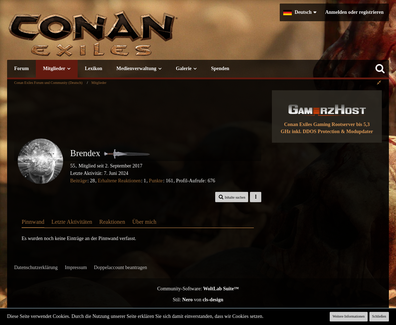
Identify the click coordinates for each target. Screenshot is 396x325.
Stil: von (198, 299)
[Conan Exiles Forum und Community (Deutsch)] (118, 37)
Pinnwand (33, 222)
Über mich (144, 222)
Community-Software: (198, 288)
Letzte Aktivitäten (71, 222)
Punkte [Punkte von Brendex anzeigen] (156, 180)
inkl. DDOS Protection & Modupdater (332, 131)
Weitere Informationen (349, 316)
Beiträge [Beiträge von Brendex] (78, 180)
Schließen (379, 316)
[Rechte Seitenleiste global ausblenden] (379, 82)
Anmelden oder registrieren (354, 12)
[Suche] (380, 69)
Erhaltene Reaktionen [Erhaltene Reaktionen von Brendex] (119, 180)
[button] (300, 12)
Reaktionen (112, 222)
